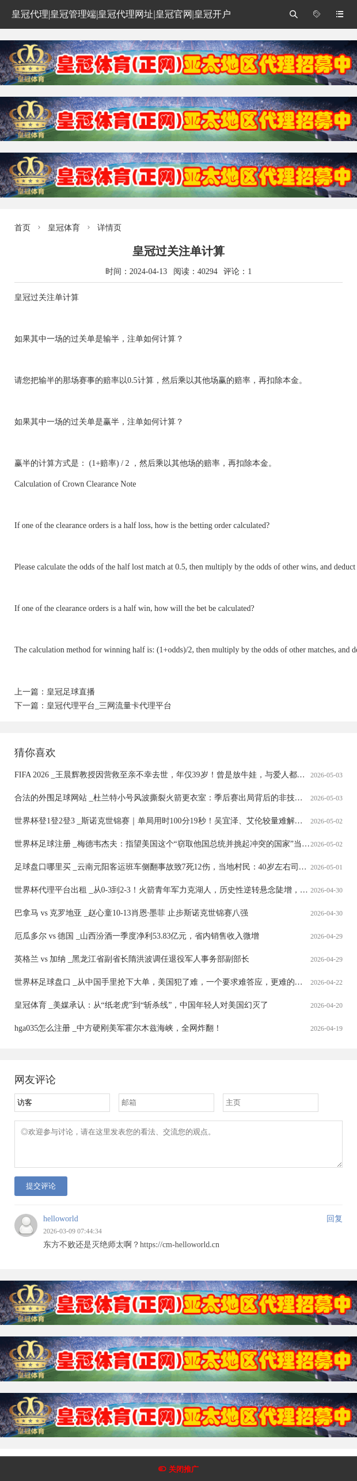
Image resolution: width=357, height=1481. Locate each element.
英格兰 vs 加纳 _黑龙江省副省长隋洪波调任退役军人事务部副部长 (131, 959)
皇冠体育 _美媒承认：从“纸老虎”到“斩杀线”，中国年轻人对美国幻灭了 (141, 1005)
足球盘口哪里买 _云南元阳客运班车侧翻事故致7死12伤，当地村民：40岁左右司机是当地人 (176, 867)
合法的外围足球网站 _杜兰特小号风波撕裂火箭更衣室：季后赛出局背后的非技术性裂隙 (170, 797)
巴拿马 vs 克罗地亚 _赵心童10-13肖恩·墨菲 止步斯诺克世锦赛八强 (131, 913)
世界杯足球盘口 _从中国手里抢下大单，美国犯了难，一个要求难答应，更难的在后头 (166, 982)
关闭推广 (184, 1469)
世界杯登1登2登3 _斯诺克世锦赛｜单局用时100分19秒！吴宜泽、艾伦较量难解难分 (162, 821)
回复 (334, 1225)
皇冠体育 (64, 227)
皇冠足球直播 (71, 692)
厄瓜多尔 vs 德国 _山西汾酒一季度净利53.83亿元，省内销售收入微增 (136, 936)
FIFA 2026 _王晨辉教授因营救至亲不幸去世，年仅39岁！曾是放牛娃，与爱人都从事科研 (171, 774)
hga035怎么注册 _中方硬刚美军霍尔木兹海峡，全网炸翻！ (118, 1028)
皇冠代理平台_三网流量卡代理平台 (109, 705)
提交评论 (41, 1192)
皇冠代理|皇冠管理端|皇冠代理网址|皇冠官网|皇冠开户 (121, 14)
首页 (22, 227)
